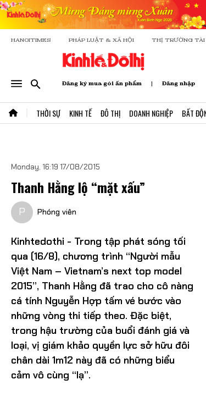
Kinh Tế (80, 113)
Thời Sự (48, 113)
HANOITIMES (31, 39)
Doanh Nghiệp (151, 113)
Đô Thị (110, 113)
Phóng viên (56, 212)
